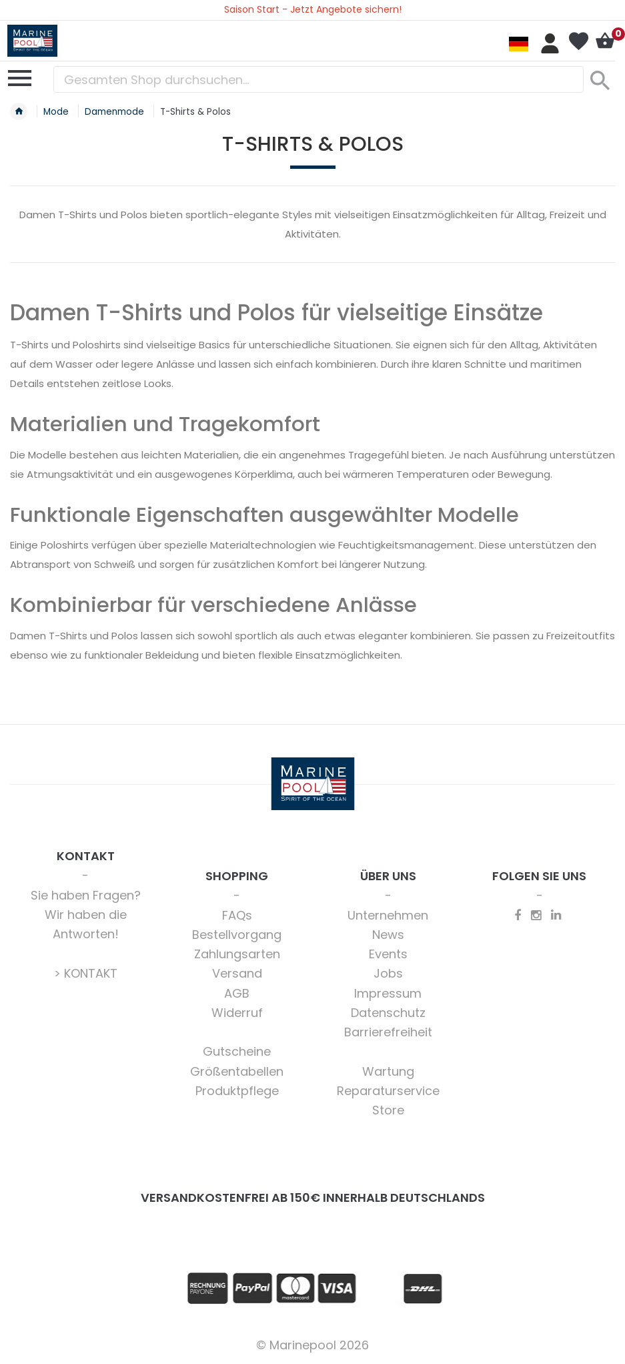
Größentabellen (236, 1071)
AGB (236, 993)
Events (388, 954)
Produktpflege (237, 1090)
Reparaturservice (388, 1090)
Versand (237, 973)
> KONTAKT (85, 973)
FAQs (237, 915)
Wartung (388, 1071)
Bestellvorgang (236, 934)
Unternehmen (388, 915)
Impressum (388, 993)
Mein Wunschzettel (578, 41)
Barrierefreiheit (388, 1032)
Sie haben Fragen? (86, 895)
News (388, 934)
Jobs (388, 973)
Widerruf (237, 1012)
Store (388, 1110)
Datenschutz (388, 1012)
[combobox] (318, 79)
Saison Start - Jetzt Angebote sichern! (313, 9)
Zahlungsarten (237, 954)
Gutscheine (237, 1051)
